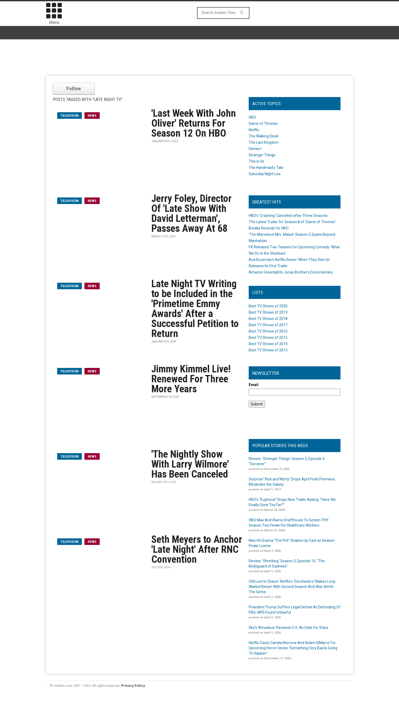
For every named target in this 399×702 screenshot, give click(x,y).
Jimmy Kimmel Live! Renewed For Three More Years (191, 379)
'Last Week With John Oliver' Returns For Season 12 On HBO (193, 123)
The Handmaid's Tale (266, 167)
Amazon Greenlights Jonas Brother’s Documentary (291, 272)
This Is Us (256, 161)
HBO (252, 117)
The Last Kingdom (264, 142)
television (69, 115)
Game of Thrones (263, 123)
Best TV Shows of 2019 (268, 312)
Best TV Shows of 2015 (268, 337)
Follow (73, 88)
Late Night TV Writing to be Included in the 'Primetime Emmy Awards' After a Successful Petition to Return (195, 308)
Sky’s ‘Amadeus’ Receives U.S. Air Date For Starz (288, 627)
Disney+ (255, 149)
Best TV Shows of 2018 (268, 319)
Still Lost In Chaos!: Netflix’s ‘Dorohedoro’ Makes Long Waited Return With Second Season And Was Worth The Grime (292, 586)
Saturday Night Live (265, 174)
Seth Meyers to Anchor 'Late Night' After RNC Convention (196, 549)
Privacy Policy (133, 686)
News (92, 115)
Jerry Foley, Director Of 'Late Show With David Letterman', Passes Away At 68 (191, 213)
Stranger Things (262, 155)
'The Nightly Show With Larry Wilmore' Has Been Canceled (190, 464)
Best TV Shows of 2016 (268, 331)
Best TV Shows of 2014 (268, 344)
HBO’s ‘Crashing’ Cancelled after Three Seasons (288, 215)
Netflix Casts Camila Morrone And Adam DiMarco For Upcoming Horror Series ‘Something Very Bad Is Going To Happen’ (293, 648)
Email (253, 385)
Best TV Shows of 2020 (268, 306)
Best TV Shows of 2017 (268, 325)
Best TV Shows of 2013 (268, 350)
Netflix (254, 130)
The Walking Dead (263, 136)
